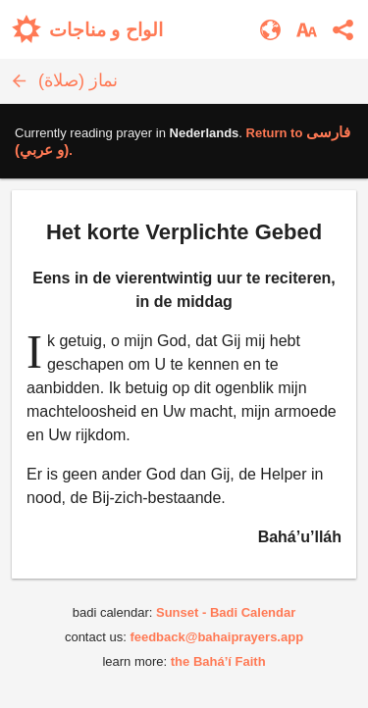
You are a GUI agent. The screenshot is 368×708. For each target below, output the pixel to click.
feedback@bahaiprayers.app (216, 637)
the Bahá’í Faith (218, 661)
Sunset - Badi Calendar (225, 612)
